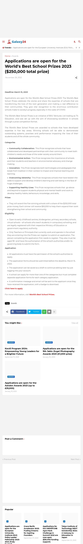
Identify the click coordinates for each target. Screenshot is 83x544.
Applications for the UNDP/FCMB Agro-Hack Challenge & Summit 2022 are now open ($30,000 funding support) (50, 534)
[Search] (80, 42)
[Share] (76, 78)
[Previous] (76, 47)
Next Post (75, 459)
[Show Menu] (3, 42)
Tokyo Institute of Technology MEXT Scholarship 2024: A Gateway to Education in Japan (69, 532)
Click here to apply (14, 288)
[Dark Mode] (75, 42)
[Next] (79, 47)
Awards (15, 56)
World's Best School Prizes (41, 294)
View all (75, 323)
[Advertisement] (41, 19)
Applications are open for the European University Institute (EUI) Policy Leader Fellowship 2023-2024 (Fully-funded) (43, 48)
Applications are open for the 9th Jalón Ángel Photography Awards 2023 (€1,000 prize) (58, 351)
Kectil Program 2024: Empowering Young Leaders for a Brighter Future (22, 351)
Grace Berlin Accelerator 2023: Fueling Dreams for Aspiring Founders (31, 530)
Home (7, 56)
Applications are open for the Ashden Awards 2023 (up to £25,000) (20, 385)
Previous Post (10, 459)
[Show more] (54, 312)
